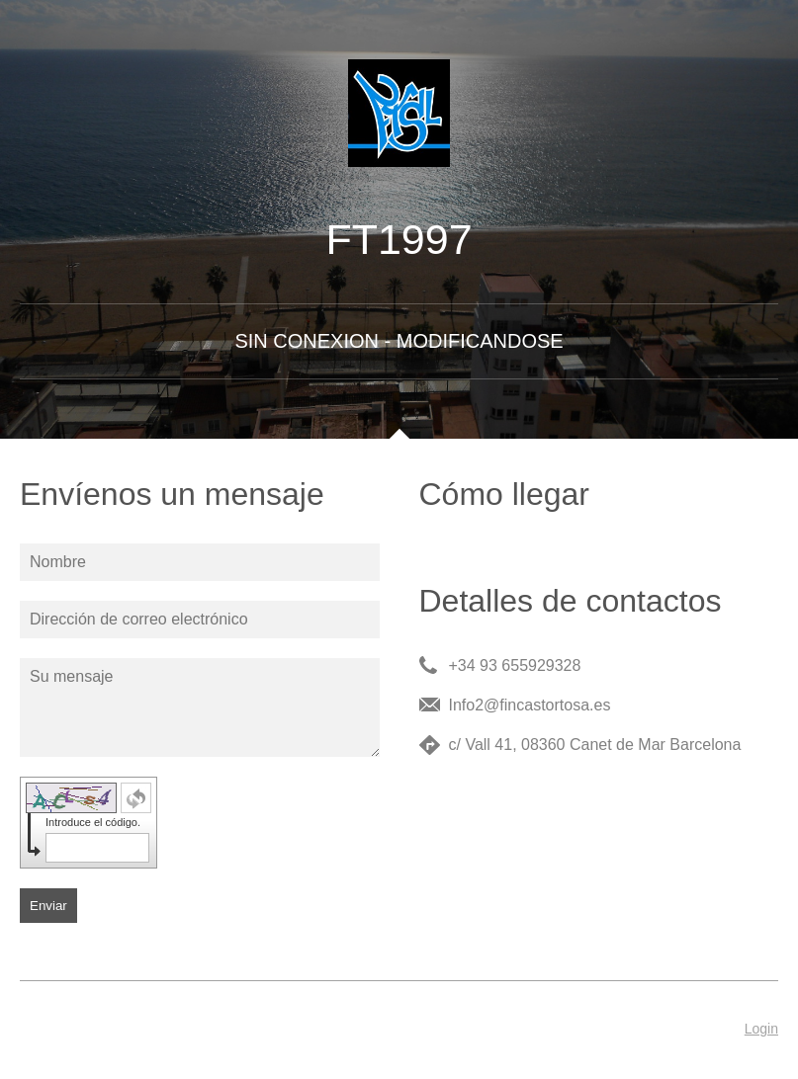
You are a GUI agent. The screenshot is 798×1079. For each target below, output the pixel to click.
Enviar (48, 905)
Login (761, 1029)
